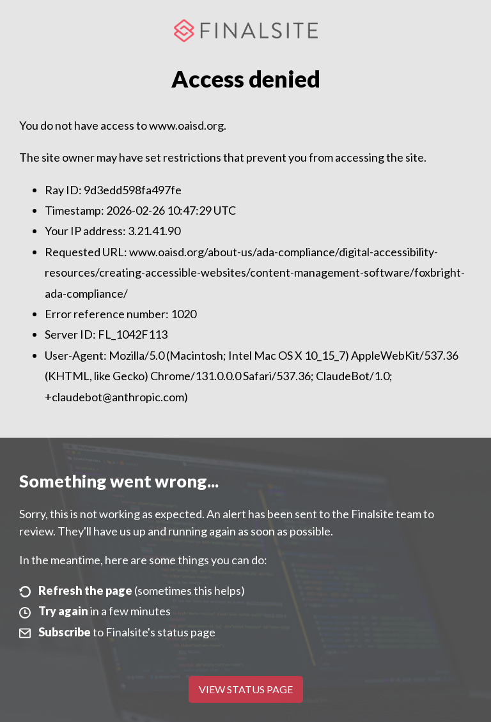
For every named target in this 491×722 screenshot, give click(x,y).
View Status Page (246, 689)
